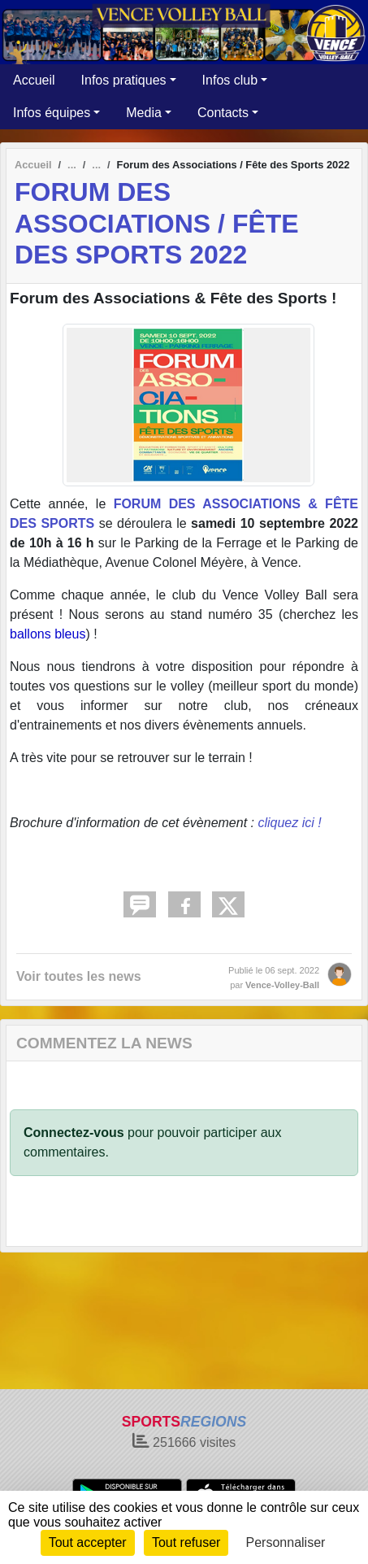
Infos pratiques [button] (124, 80)
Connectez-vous (74, 1132)
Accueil (34, 80)
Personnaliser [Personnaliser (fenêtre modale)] (286, 1542)
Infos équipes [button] (51, 113)
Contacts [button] (223, 113)
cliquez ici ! (289, 823)
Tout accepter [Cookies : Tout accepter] (88, 1542)
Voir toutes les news (78, 976)
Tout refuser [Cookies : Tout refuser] (186, 1542)
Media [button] (144, 113)
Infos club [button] (230, 80)
